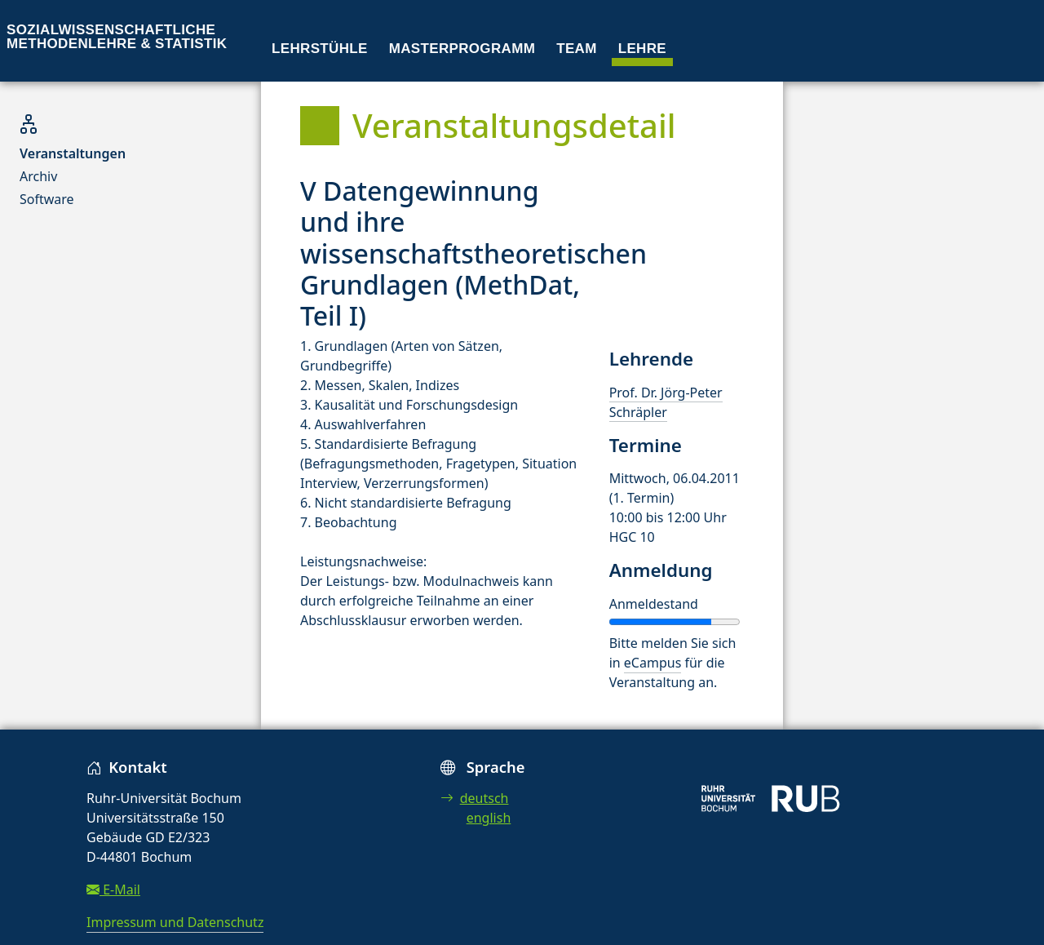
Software (47, 199)
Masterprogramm (462, 48)
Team (576, 48)
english (489, 818)
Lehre (642, 48)
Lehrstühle (320, 48)
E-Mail (113, 889)
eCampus (652, 663)
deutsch (474, 798)
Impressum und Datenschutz (174, 922)
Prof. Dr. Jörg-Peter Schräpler (666, 402)
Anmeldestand (653, 604)
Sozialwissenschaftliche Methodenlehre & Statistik (117, 36)
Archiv (38, 176)
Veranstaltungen (73, 153)
